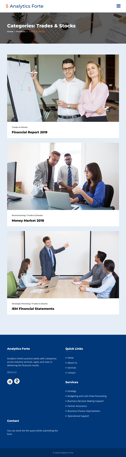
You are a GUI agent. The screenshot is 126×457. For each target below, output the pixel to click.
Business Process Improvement (84, 410)
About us (12, 372)
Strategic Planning (21, 303)
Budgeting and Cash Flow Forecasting (87, 396)
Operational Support (78, 415)
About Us (72, 362)
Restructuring (18, 215)
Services (72, 367)
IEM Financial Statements (33, 309)
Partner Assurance (77, 406)
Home (10, 31)
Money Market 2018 (28, 220)
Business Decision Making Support (86, 401)
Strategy (72, 391)
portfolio (20, 31)
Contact (72, 372)
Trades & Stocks (20, 127)
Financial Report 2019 (29, 132)
